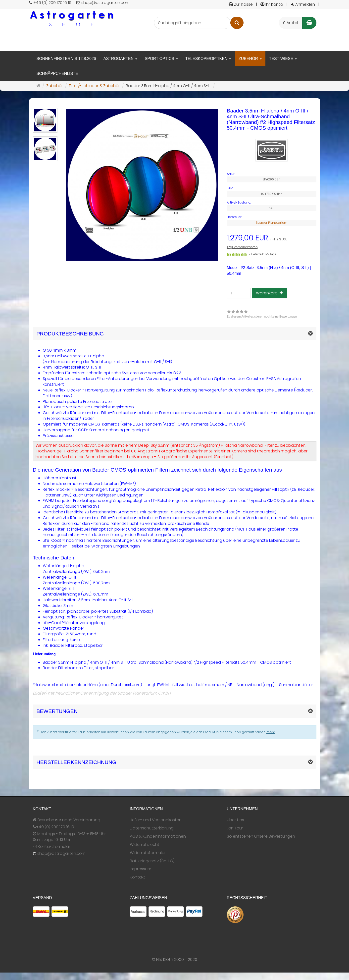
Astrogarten (120, 58)
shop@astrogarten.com (61, 853)
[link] (262, 314)
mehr (270, 732)
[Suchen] (237, 23)
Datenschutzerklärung (152, 828)
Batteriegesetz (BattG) (152, 861)
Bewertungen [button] (57, 711)
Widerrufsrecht (144, 844)
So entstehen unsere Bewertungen (261, 836)
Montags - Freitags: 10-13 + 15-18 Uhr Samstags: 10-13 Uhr (69, 836)
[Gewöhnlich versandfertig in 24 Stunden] (237, 255)
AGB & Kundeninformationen (158, 836)
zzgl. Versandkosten (242, 247)
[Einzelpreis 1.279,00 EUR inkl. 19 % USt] (271, 238)
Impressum (140, 869)
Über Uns (235, 820)
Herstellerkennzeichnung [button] (76, 762)
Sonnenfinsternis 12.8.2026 (66, 58)
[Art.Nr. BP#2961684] (271, 174)
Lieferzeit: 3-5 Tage (263, 254)
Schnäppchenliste (57, 73)
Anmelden (303, 4)
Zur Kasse (241, 4)
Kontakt (137, 877)
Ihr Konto (271, 4)
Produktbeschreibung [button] (70, 333)
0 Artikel (290, 23)
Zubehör (250, 58)
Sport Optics (161, 58)
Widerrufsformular (148, 853)
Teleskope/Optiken (208, 58)
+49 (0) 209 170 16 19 (55, 827)
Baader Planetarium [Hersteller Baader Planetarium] (271, 222)
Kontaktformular (51, 846)
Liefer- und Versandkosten (156, 820)
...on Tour (235, 828)
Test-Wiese (283, 58)
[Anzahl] (239, 293)
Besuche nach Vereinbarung (66, 820)
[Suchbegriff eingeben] (192, 23)
